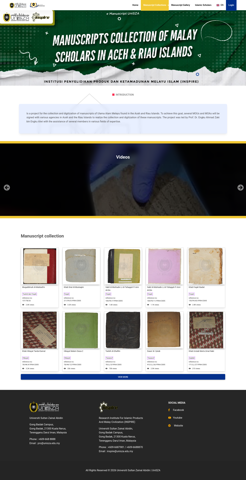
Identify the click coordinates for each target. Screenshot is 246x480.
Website (175, 425)
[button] (6, 185)
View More (123, 377)
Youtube (175, 417)
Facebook (176, 410)
